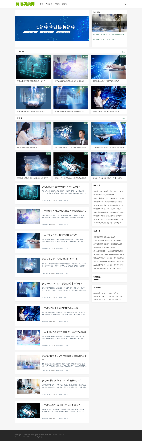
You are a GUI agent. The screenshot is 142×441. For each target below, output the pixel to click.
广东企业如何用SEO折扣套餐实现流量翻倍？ (108, 240)
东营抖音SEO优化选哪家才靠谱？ (104, 247)
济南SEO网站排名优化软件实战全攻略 (106, 111)
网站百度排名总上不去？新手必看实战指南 (107, 268)
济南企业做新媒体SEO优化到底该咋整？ (31, 111)
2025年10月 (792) (115, 299)
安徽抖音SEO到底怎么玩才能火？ (104, 237)
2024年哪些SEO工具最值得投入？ (106, 39)
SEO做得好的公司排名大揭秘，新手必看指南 (108, 265)
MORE (123, 51)
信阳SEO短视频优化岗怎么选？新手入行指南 (108, 223)
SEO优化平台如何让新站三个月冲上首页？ (107, 178)
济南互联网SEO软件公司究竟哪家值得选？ (69, 111)
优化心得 (49, 4)
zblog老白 (39, 437)
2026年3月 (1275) (99, 293)
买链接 (57, 4)
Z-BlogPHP (26, 437)
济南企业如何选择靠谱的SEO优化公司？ (31, 81)
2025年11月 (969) (99, 299)
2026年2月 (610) (114, 293)
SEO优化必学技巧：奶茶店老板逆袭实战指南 (70, 148)
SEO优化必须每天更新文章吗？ (28, 148)
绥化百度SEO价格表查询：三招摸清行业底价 (108, 244)
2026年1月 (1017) (99, 296)
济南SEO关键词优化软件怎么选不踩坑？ (61, 404)
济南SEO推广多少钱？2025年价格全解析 (61, 380)
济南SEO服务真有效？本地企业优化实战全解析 (64, 331)
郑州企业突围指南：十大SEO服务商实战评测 (108, 251)
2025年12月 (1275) (115, 296)
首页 (41, 4)
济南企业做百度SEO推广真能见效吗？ (106, 81)
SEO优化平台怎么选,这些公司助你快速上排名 (70, 178)
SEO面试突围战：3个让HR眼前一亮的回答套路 (108, 254)
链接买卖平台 (26, 4)
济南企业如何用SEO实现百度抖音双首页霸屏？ (64, 210)
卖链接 (64, 4)
